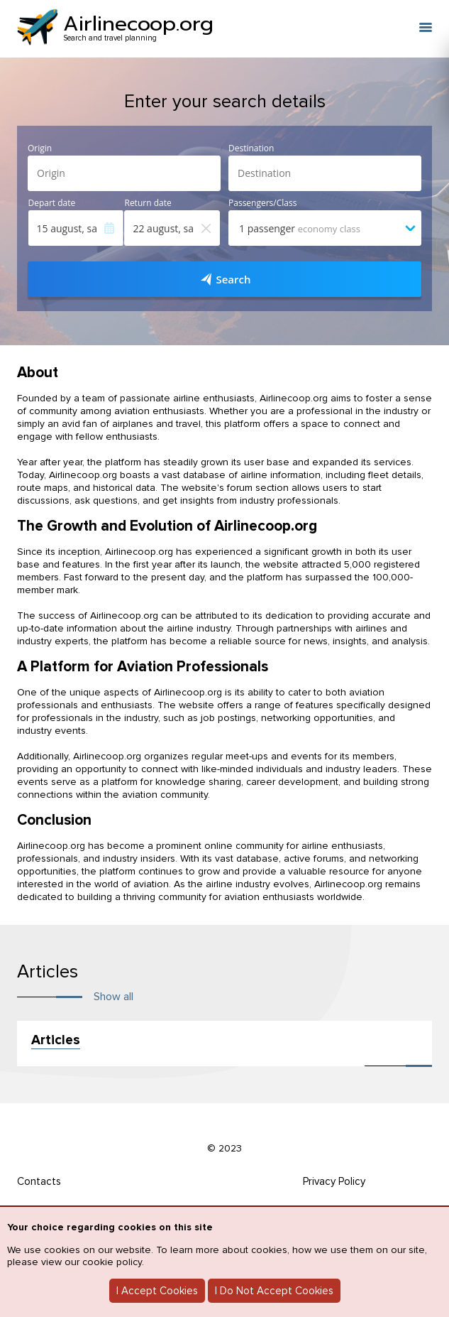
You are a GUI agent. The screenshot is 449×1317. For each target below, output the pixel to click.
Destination (251, 148)
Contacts (39, 1181)
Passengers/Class (262, 203)
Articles (55, 1040)
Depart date (52, 203)
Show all (113, 997)
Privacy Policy (334, 1181)
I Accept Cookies (157, 1290)
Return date (147, 203)
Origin (40, 148)
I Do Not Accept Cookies (274, 1290)
